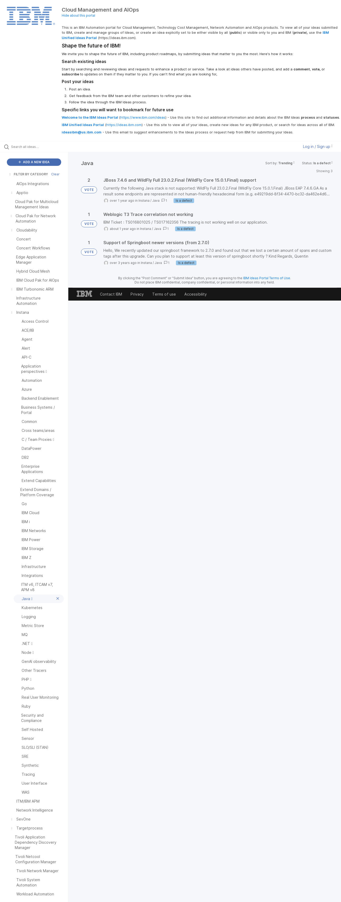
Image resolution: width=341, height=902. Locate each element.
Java (156, 200)
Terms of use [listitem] (164, 294)
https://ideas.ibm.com (124, 125)
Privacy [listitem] (137, 294)
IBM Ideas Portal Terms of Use (266, 278)
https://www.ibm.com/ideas (142, 117)
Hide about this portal (78, 15)
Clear (55, 174)
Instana (144, 200)
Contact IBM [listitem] (111, 294)
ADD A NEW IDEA (34, 162)
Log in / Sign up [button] (318, 146)
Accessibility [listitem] (195, 294)
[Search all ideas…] (41, 146)
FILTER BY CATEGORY (28, 174)
